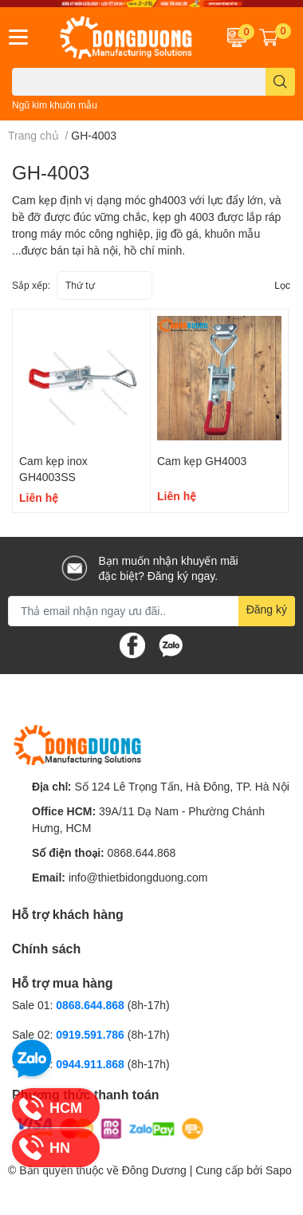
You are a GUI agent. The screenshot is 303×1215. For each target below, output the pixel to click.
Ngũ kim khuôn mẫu (54, 105)
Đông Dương (154, 1170)
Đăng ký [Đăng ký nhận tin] (266, 609)
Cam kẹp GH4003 (201, 460)
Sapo (279, 1170)
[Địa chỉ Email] (151, 611)
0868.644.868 (142, 852)
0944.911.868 (92, 1064)
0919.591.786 (92, 1034)
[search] (280, 82)
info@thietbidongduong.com (138, 877)
